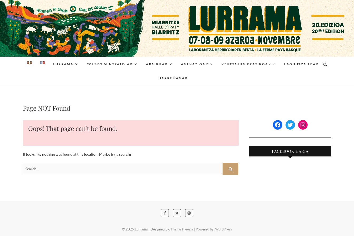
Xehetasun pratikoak (246, 64)
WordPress (223, 229)
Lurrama (63, 64)
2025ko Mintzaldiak (110, 64)
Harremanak (173, 78)
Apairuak (157, 64)
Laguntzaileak (301, 64)
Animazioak (194, 64)
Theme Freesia (182, 229)
